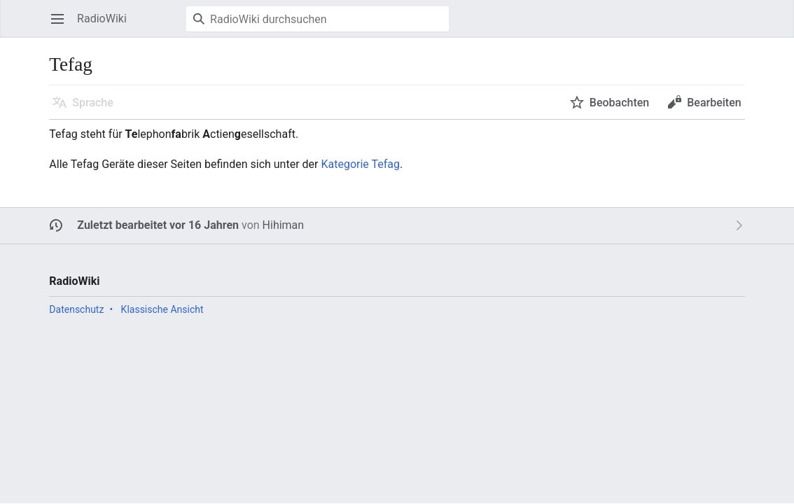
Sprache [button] (92, 102)
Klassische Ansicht (162, 309)
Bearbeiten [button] (714, 102)
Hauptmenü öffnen (62, 25)
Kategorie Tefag (360, 164)
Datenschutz (76, 309)
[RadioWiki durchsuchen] (317, 18)
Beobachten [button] (619, 102)
